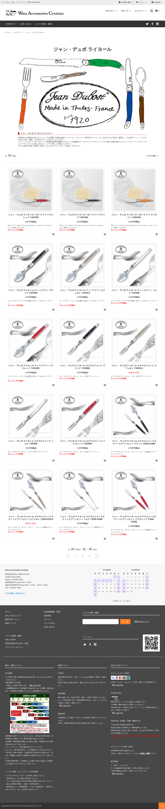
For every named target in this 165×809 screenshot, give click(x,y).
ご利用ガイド (11, 24)
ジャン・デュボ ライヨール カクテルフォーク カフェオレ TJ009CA (134, 366)
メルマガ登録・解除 (43, 24)
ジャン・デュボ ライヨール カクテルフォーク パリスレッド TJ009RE (82, 442)
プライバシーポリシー (14, 647)
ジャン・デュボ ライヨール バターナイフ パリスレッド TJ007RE (30, 216)
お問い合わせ (25, 24)
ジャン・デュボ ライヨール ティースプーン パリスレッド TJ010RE (30, 366)
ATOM (12, 640)
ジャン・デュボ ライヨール (34, 32)
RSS (7, 640)
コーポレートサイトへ (16, 593)
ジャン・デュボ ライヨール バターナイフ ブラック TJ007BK (82, 216)
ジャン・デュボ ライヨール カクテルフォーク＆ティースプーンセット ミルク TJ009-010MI (82, 517)
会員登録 (157, 2)
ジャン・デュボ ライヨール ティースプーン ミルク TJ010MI (134, 291)
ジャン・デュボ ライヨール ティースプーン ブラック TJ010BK (30, 291)
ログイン (141, 2)
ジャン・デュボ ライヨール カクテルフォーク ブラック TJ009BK (82, 366)
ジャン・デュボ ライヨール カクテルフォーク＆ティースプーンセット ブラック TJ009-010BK (134, 442)
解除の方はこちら (142, 621)
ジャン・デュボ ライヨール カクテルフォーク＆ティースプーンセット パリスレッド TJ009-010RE (134, 519)
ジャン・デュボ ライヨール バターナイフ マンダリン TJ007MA (134, 216)
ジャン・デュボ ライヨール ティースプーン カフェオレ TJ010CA (82, 291)
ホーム (7, 32)
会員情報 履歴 (126, 2)
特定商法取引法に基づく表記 (17, 643)
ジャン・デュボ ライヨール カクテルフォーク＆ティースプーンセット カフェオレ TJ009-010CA (30, 517)
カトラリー (18, 32)
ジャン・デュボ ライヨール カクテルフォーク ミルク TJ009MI (30, 442)
